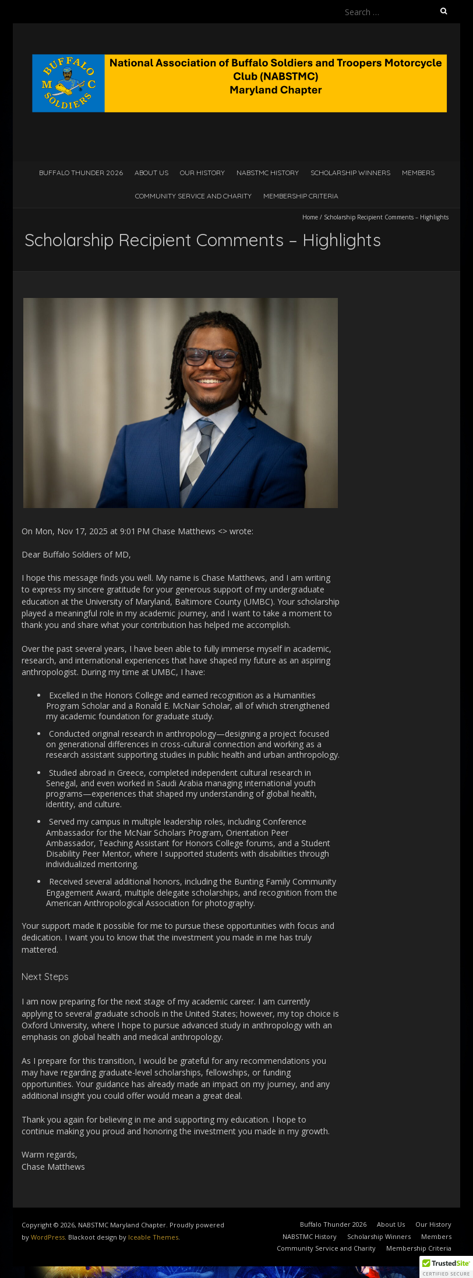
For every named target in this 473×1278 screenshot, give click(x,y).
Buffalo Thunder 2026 (81, 172)
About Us (151, 172)
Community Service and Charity (193, 195)
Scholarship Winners (350, 172)
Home (310, 217)
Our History (202, 172)
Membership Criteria (300, 195)
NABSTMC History (267, 172)
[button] (446, 1267)
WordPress (48, 1237)
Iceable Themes (153, 1237)
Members (418, 172)
